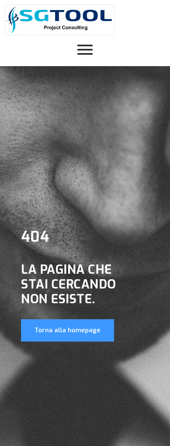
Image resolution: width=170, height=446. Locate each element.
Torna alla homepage (68, 330)
